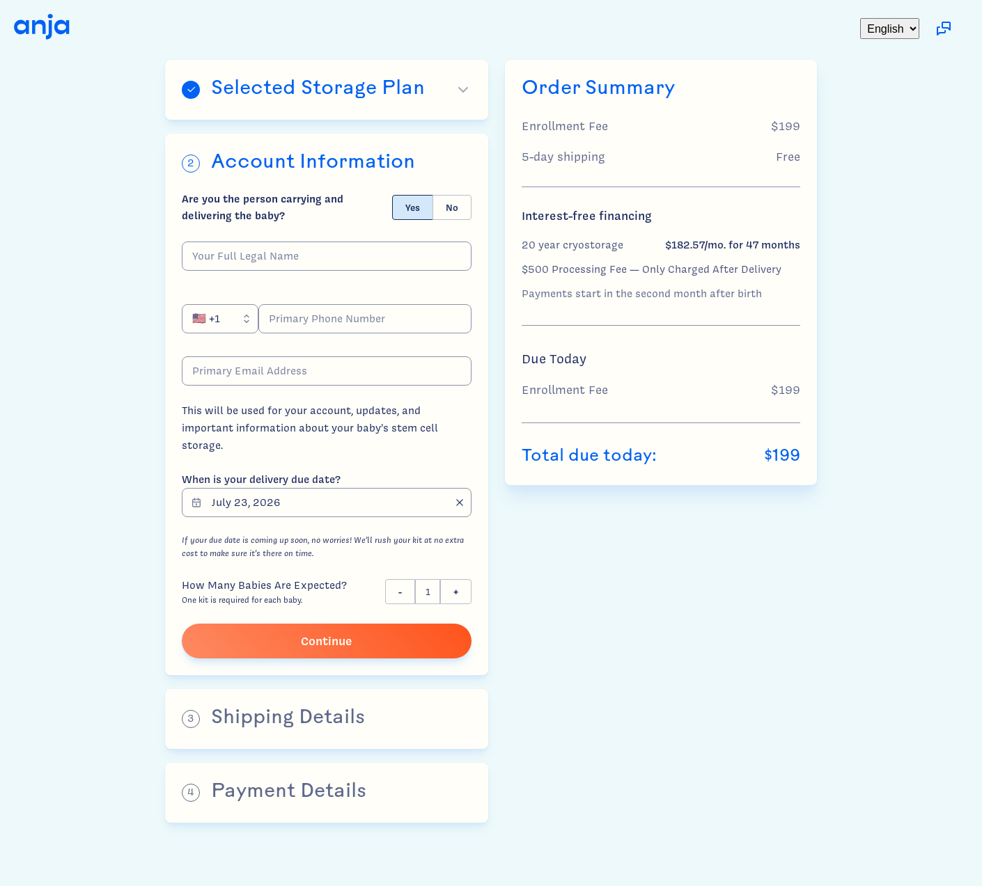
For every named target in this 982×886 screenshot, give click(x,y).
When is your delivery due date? (261, 479)
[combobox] (220, 318)
